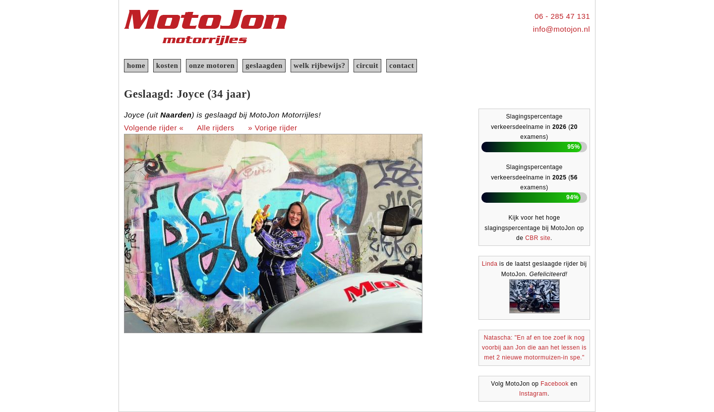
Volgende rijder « (153, 127)
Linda (490, 263)
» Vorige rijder (272, 127)
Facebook (554, 383)
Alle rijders (215, 127)
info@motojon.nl (561, 29)
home (136, 65)
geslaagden (264, 65)
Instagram (533, 393)
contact (401, 65)
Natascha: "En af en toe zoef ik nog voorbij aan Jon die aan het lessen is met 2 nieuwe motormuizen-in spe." (534, 347)
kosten (167, 65)
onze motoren (212, 65)
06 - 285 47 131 (562, 16)
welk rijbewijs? (320, 65)
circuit (368, 65)
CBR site (537, 238)
